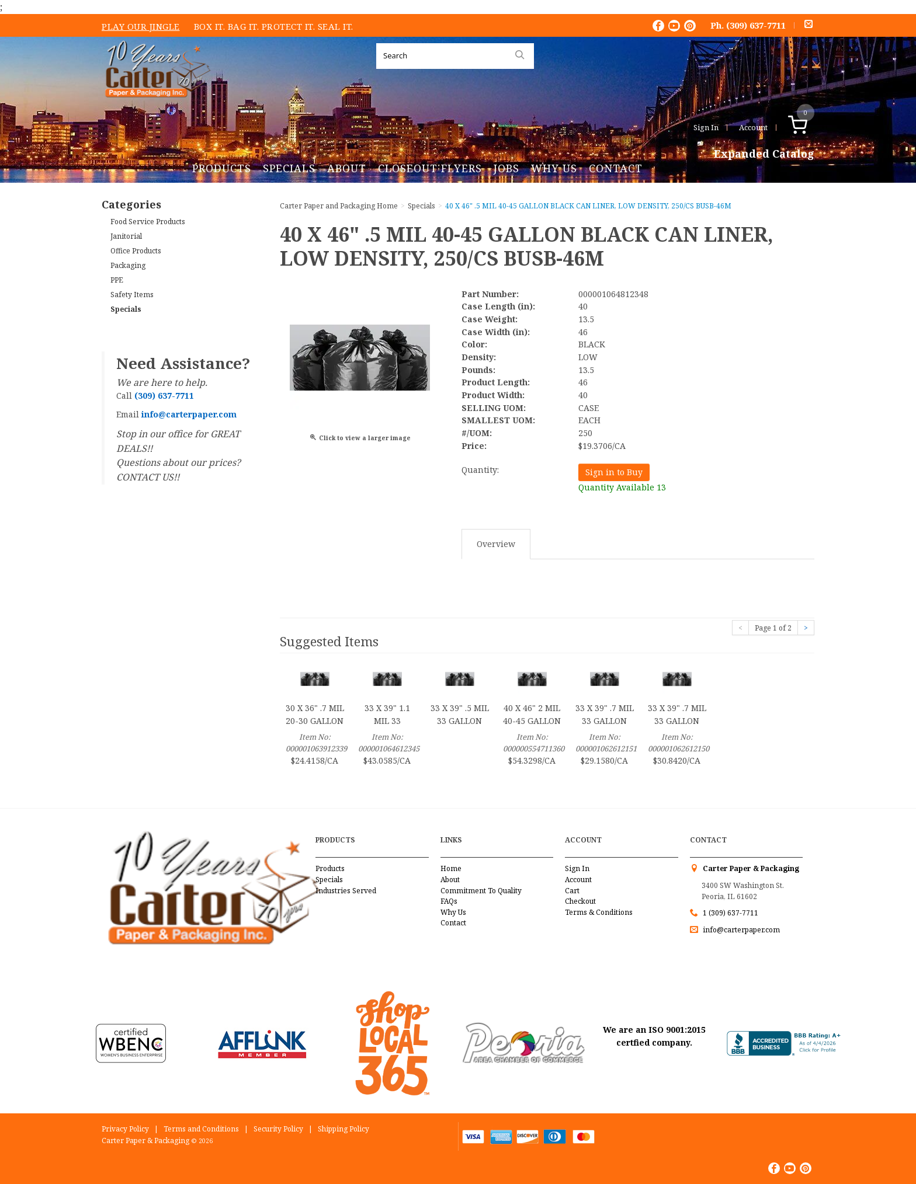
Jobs (506, 168)
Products (221, 168)
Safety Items (132, 295)
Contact (616, 168)
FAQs (448, 901)
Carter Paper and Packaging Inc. (155, 106)
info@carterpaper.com (740, 930)
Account (753, 127)
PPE (116, 280)
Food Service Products (147, 222)
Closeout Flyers (430, 168)
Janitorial (126, 236)
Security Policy (278, 1129)
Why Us (554, 168)
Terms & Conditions (599, 912)
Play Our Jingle (141, 26)
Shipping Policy (343, 1129)
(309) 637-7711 (756, 25)
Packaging (127, 265)
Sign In (706, 127)
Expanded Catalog (764, 154)
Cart (572, 891)
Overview (496, 543)
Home (451, 868)
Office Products (135, 251)
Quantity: (480, 469)
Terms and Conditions (201, 1129)
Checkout (580, 901)
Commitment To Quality (481, 891)
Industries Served (345, 891)
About (346, 168)
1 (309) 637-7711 (730, 913)
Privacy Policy (125, 1129)
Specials (289, 168)
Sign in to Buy (614, 472)
